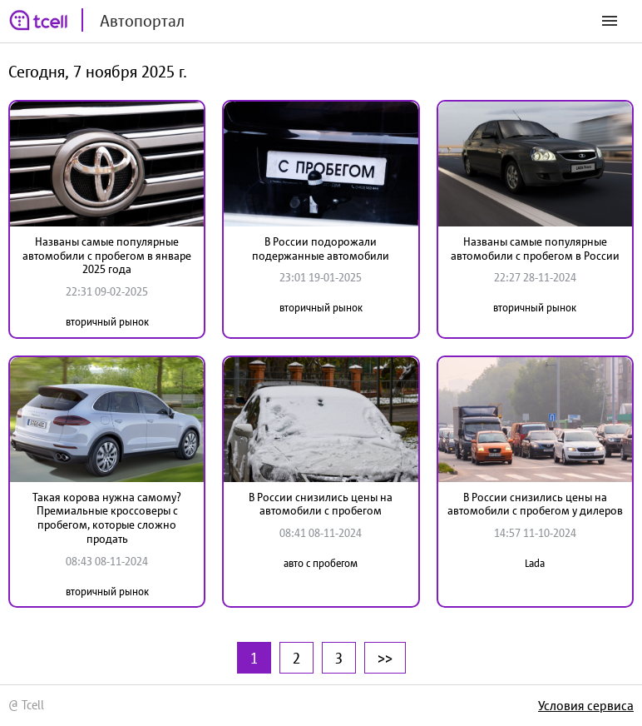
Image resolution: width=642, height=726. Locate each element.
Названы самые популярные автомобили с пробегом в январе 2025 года (106, 255)
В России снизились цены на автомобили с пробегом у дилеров (535, 504)
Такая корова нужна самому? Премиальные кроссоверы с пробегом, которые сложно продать (106, 517)
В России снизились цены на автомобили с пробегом (321, 504)
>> (385, 658)
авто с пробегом (321, 563)
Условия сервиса (586, 705)
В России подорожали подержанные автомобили (320, 248)
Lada (535, 563)
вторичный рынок (107, 322)
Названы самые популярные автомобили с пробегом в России (535, 248)
